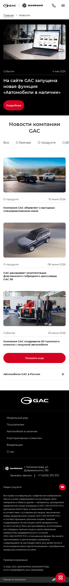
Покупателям (15, 424)
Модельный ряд (17, 417)
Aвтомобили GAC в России (22, 374)
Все (6, 142)
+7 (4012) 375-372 (48, 475)
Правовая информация (15, 559)
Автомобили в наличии (22, 431)
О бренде (23, 142)
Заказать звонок (21, 475)
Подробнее (13, 105)
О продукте (47, 142)
